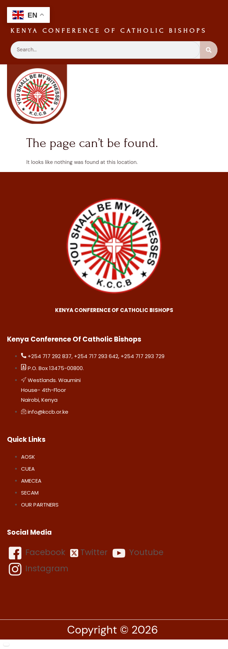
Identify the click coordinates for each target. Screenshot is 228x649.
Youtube (138, 553)
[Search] (208, 50)
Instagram (38, 569)
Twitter (89, 552)
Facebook (37, 553)
